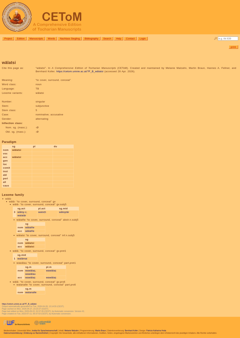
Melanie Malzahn (71, 331)
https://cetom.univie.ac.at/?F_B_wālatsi (80, 71)
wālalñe (29, 227)
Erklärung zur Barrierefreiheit (36, 333)
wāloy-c (22, 212)
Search (107, 38)
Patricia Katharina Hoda (156, 331)
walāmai (22, 258)
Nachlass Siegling (70, 38)
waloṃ (42, 212)
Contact (130, 38)
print (233, 47)
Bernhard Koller (131, 331)
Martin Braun (100, 331)
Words (51, 38)
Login (143, 38)
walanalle (31, 292)
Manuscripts (36, 38)
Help (118, 38)
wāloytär (64, 212)
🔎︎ (215, 38)
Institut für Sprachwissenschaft (44, 331)
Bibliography (91, 38)
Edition (21, 38)
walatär (21, 215)
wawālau (30, 274)
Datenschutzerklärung (13, 333)
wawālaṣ (30, 270)
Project (8, 38)
